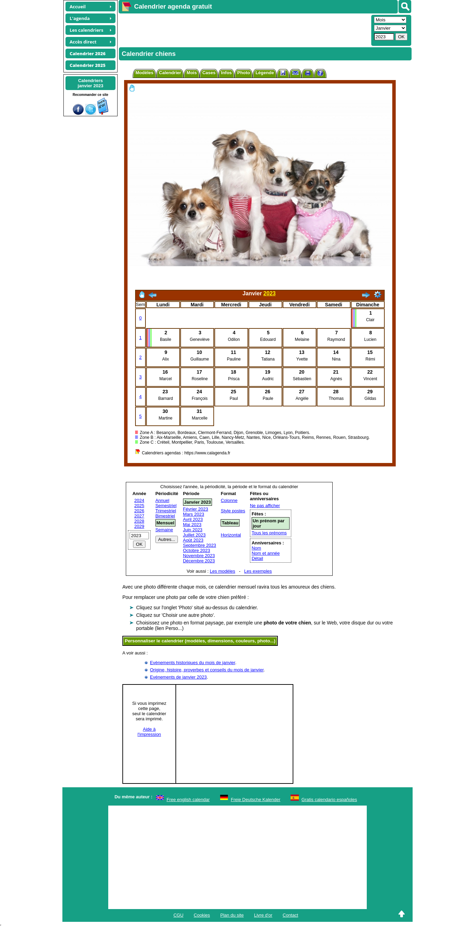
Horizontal (231, 535)
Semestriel (165, 505)
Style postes (233, 510)
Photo (243, 72)
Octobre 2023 (196, 550)
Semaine (164, 529)
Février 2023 (195, 509)
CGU (178, 915)
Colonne (229, 500)
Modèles (144, 72)
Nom (256, 548)
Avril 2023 (193, 519)
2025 (139, 505)
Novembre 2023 (199, 555)
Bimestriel (165, 516)
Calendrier (170, 72)
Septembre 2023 (199, 545)
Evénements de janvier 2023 (178, 677)
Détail (257, 558)
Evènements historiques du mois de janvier (192, 662)
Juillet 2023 (194, 535)
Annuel (162, 500)
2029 (139, 526)
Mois (191, 72)
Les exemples (258, 571)
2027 (139, 516)
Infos (226, 72)
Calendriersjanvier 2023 (90, 83)
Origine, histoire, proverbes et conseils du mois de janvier (207, 669)
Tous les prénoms (269, 532)
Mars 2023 (193, 514)
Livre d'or (263, 915)
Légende (264, 72)
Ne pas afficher (265, 505)
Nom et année (266, 553)
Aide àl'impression (149, 732)
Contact (290, 915)
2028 (139, 521)
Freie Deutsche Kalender (256, 799)
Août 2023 (193, 540)
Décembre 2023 (199, 560)
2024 (139, 500)
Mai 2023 (192, 524)
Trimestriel (165, 510)
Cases (208, 72)
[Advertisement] (244, 29)
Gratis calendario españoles (329, 799)
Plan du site (232, 915)
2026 (139, 510)
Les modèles (222, 571)
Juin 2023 (192, 529)
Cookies (202, 915)
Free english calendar (188, 799)
